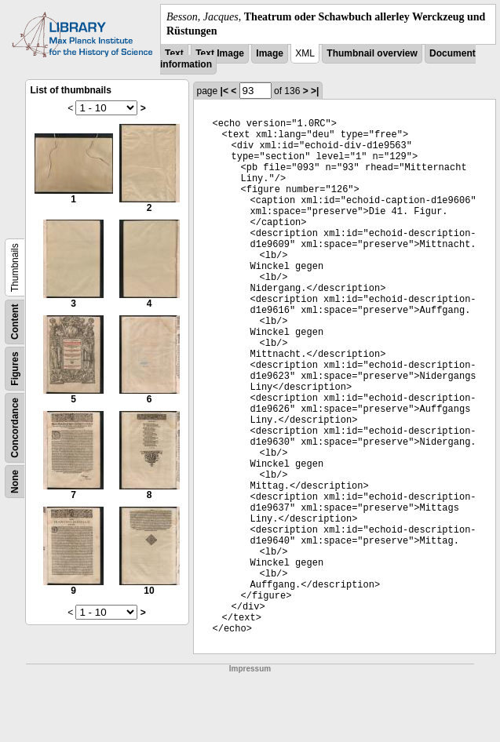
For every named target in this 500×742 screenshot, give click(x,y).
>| (315, 90)
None (14, 481)
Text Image (219, 53)
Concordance (14, 428)
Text (174, 53)
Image (269, 53)
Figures (14, 369)
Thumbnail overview (372, 53)
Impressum (250, 668)
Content (14, 322)
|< (224, 90)
